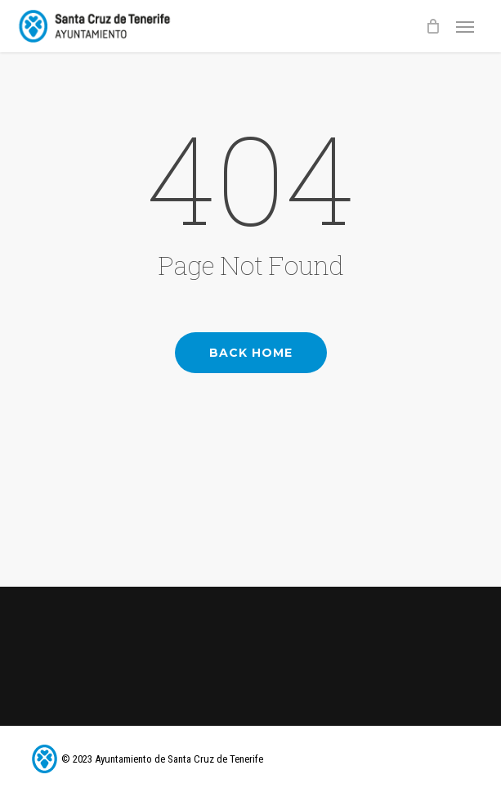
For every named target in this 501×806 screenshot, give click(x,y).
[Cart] (432, 26)
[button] (465, 26)
